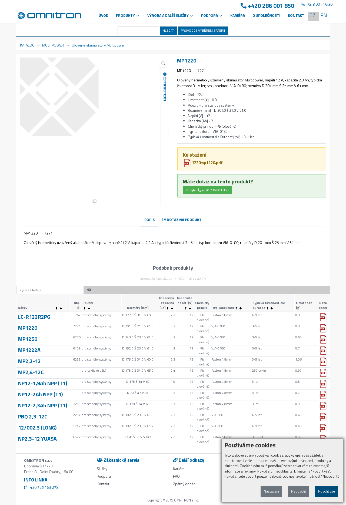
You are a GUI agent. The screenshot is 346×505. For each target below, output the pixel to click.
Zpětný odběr (184, 484)
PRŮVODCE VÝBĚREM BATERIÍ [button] (203, 30)
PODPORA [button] (212, 15)
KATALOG (27, 45)
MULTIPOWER (53, 45)
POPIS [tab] (149, 219)
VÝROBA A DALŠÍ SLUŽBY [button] (170, 15)
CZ (312, 15)
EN (323, 15)
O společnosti (266, 15)
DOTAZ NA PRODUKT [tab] (182, 219)
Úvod (103, 15)
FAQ (176, 476)
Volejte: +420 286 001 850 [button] (207, 190)
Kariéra (237, 15)
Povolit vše (326, 491)
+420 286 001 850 (267, 5)
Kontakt (296, 15)
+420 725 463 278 (41, 487)
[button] (95, 201)
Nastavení (271, 491)
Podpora (104, 476)
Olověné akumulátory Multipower (98, 45)
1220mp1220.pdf (203, 163)
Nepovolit (298, 491)
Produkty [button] (128, 15)
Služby (102, 468)
